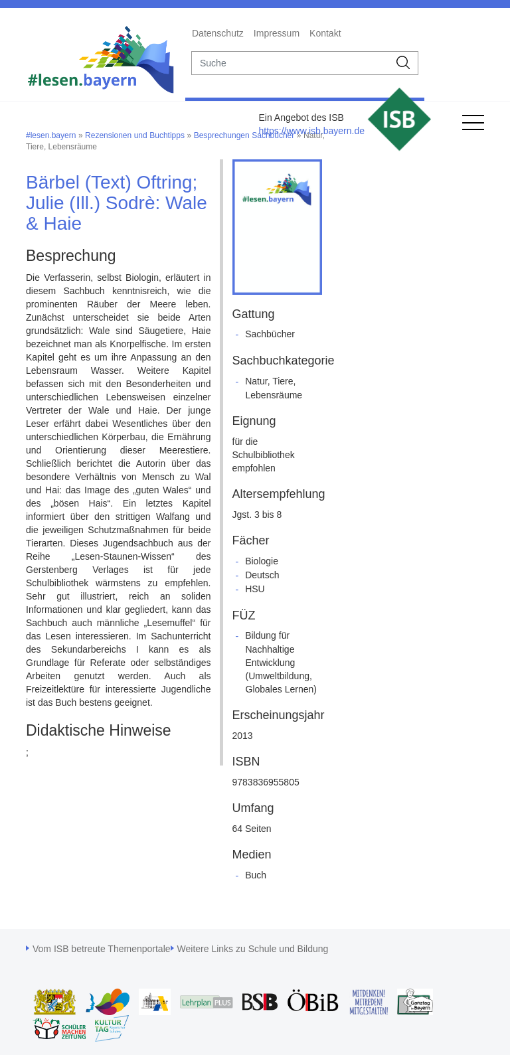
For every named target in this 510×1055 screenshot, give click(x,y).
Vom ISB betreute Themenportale (102, 948)
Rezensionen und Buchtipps (135, 135)
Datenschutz (218, 33)
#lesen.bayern (51, 135)
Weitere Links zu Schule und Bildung (253, 948)
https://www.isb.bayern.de (311, 130)
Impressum (276, 33)
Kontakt (325, 33)
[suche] (290, 63)
